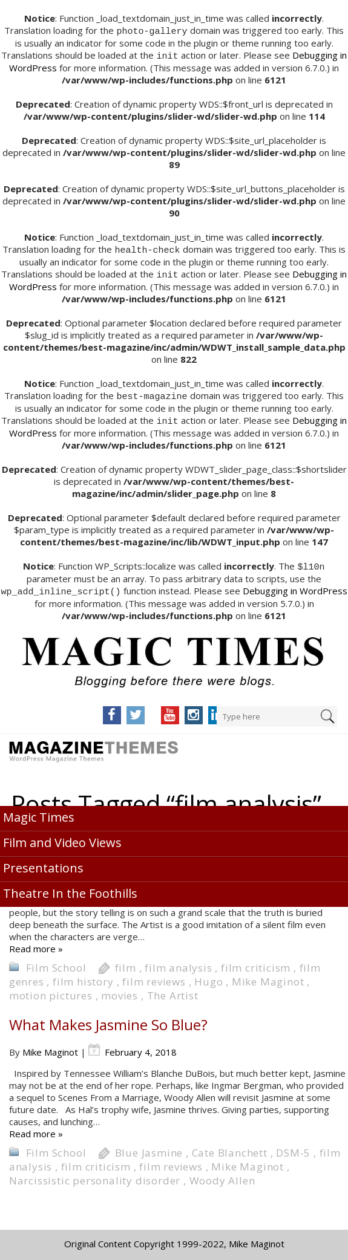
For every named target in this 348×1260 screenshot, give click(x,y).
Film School (56, 963)
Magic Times (38, 812)
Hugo (208, 977)
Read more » (36, 944)
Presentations (43, 863)
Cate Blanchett (230, 1148)
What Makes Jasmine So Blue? (108, 1020)
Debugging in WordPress (295, 586)
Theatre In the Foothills (70, 888)
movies (119, 991)
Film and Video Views (62, 838)
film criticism (256, 963)
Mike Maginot (268, 977)
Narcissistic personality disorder (94, 1176)
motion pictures (51, 991)
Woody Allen (222, 1176)
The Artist (173, 991)
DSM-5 (293, 1148)
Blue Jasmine (149, 1148)
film (125, 963)
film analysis (178, 963)
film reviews (154, 977)
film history (83, 977)
